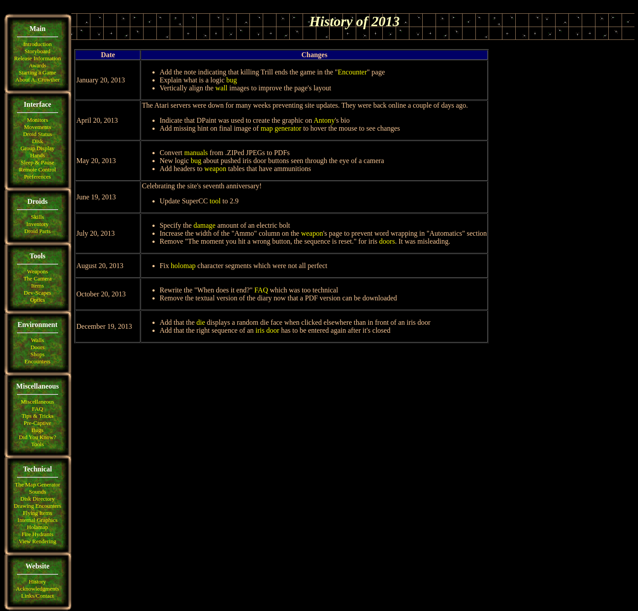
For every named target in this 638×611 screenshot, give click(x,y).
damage (205, 225)
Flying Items (37, 513)
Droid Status (37, 134)
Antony (324, 120)
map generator (281, 128)
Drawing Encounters (37, 505)
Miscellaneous (37, 401)
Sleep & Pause (37, 162)
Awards (37, 65)
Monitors (37, 120)
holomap (183, 265)
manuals (196, 152)
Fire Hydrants (38, 534)
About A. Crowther (38, 79)
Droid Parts (37, 231)
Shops (38, 354)
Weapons (37, 271)
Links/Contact (37, 595)
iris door (268, 330)
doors (387, 241)
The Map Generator (37, 484)
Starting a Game (37, 72)
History (37, 581)
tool (215, 201)
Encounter (352, 72)
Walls (37, 340)
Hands (37, 155)
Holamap (37, 527)
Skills (37, 217)
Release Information (37, 58)
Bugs (37, 430)
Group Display (37, 148)
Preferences (37, 176)
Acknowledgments (37, 588)
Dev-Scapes (37, 292)
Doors (38, 347)
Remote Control (37, 169)
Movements (37, 127)
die (200, 322)
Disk (37, 141)
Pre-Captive (37, 423)
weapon (215, 168)
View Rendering (37, 541)
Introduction (37, 44)
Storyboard (38, 51)
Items (37, 285)
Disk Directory (37, 498)
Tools (37, 444)
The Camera (37, 278)
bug (231, 80)
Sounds (37, 491)
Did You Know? (37, 437)
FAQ (37, 408)
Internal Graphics (37, 520)
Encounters (37, 361)
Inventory (37, 224)
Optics (37, 299)
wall (221, 88)
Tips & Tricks (38, 416)
